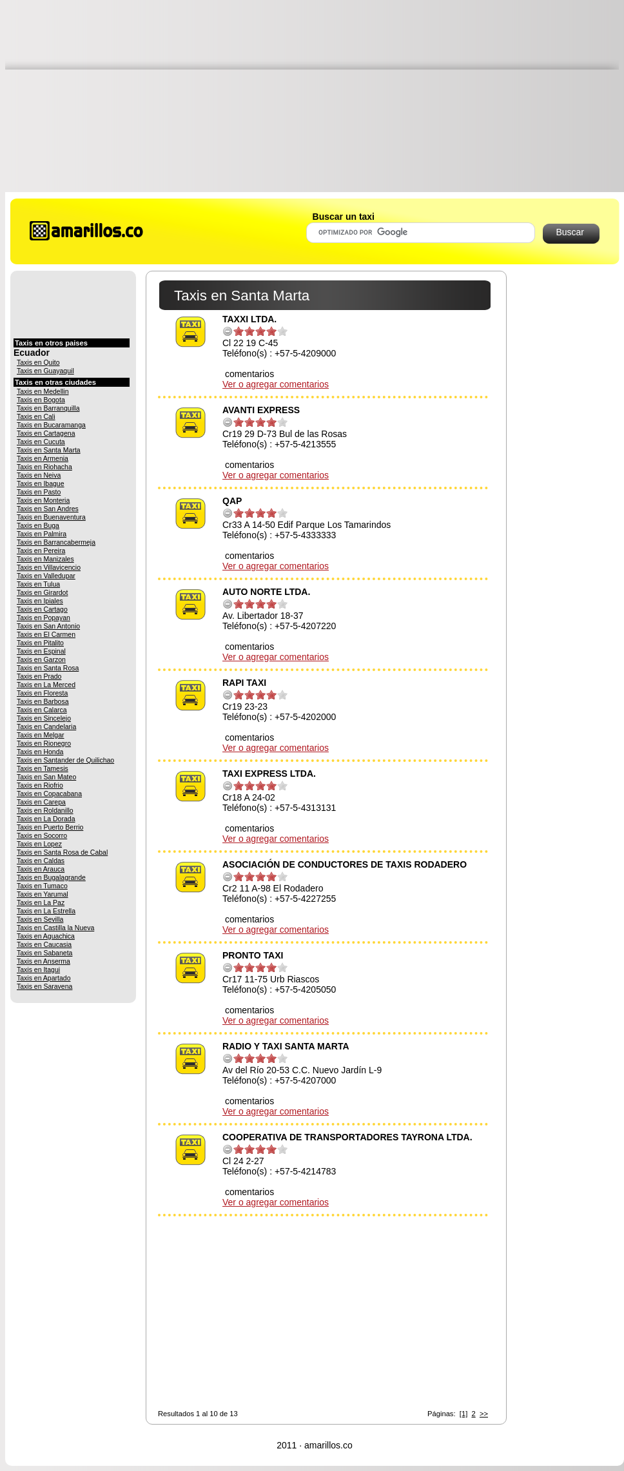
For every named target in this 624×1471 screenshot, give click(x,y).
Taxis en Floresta (42, 693)
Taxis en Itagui (38, 969)
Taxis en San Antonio (48, 626)
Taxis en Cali (36, 416)
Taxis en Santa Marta (49, 450)
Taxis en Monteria (43, 500)
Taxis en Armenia (42, 458)
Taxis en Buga (38, 525)
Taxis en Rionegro (44, 743)
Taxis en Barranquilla (48, 408)
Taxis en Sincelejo (44, 718)
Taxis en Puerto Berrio (50, 827)
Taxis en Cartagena (46, 433)
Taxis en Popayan (43, 617)
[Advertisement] (314, 95)
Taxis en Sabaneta (44, 953)
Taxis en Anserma (43, 961)
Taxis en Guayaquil (45, 371)
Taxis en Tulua (38, 584)
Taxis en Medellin (43, 391)
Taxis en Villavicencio (49, 567)
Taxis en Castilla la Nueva (55, 927)
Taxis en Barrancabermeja (56, 542)
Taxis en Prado (39, 676)
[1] (463, 1413)
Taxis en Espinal (41, 651)
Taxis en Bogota (41, 400)
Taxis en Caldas (40, 860)
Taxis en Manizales (45, 559)
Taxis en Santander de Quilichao (65, 760)
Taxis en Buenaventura (51, 517)
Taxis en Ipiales (40, 601)
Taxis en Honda (40, 751)
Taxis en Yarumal (42, 894)
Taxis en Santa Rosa (48, 668)
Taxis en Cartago (42, 609)
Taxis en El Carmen (46, 634)
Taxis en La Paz (40, 902)
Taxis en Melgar (40, 735)
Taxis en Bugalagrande (51, 877)
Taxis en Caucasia (44, 944)
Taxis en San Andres (48, 508)
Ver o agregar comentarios (275, 384)
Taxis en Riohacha (44, 467)
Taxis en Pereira (41, 550)
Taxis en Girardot (42, 592)
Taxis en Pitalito (40, 643)
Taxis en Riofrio (40, 785)
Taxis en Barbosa (43, 701)
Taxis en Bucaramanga (51, 425)
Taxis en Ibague (40, 483)
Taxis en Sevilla (40, 919)
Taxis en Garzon (41, 659)
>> (484, 1413)
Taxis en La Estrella (46, 911)
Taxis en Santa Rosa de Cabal (62, 852)
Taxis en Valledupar (46, 576)
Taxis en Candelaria (46, 726)
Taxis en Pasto (39, 492)
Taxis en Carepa (41, 802)
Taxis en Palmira (41, 534)
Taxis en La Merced (46, 684)
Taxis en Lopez (39, 844)
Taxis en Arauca (40, 869)
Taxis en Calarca (42, 710)
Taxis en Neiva (39, 475)
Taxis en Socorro (42, 835)
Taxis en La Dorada (46, 819)
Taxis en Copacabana (49, 793)
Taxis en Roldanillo (45, 810)
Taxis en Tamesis (42, 768)
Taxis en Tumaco (42, 886)
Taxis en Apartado (43, 978)
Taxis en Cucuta (41, 441)
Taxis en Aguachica (46, 936)
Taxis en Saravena (44, 986)
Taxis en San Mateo (46, 777)
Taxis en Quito (38, 362)
